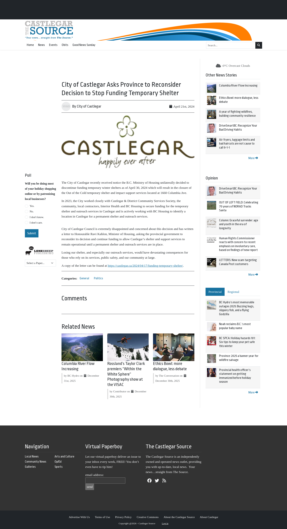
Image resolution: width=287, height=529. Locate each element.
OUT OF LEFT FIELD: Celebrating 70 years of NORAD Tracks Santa (238, 206)
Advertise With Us (79, 517)
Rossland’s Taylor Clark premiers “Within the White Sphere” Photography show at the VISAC (126, 374)
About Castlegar (209, 517)
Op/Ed (58, 461)
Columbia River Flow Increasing (238, 85)
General (84, 278)
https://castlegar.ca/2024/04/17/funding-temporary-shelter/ (145, 265)
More (253, 158)
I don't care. (36, 222)
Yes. (32, 206)
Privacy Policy (123, 517)
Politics (98, 278)
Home (30, 45)
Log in (165, 523)
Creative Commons (148, 517)
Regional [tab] (233, 292)
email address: (94, 475)
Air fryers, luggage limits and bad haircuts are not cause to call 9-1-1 (237, 143)
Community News (35, 461)
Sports (59, 466)
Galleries (30, 466)
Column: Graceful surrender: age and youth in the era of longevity (238, 224)
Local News (32, 456)
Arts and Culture (64, 456)
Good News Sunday (83, 45)
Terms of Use (102, 517)
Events (53, 45)
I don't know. (37, 217)
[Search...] (231, 45)
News (41, 45)
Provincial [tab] (215, 292)
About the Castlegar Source (179, 517)
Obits (65, 45)
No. (32, 211)
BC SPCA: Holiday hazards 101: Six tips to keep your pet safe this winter (237, 342)
